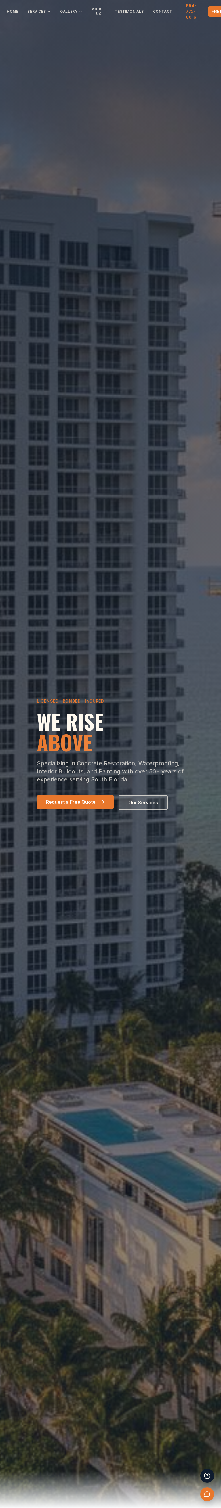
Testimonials (129, 11)
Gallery (71, 11)
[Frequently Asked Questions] (207, 1476)
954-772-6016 (189, 11)
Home (12, 11)
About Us (99, 11)
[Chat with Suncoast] (207, 1494)
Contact (162, 11)
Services (39, 11)
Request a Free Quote (75, 802)
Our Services (143, 802)
